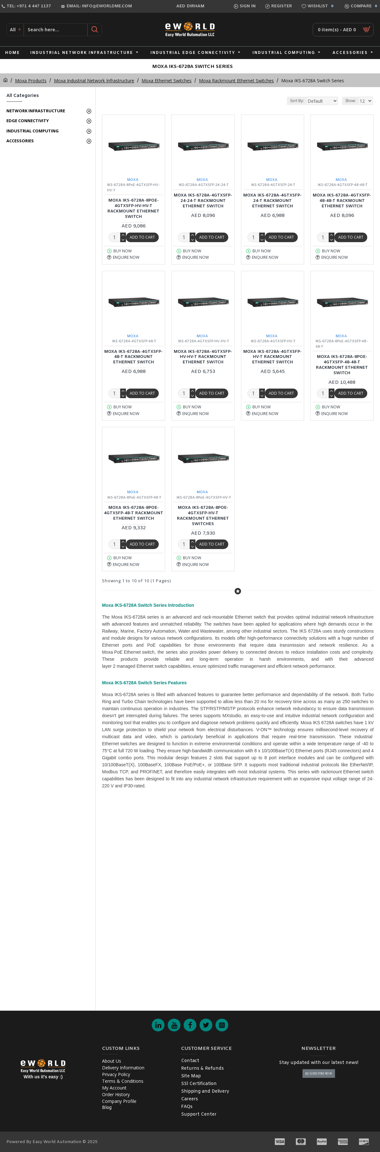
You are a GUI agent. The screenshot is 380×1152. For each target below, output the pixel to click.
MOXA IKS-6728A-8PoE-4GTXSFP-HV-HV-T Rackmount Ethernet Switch (133, 208)
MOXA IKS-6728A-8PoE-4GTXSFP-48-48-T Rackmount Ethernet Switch (342, 365)
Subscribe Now (320, 1073)
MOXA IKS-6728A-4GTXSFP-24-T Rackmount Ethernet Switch (272, 201)
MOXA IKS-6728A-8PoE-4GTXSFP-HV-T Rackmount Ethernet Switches (203, 516)
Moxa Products (31, 81)
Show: (350, 100)
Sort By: (284, 100)
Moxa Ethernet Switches (167, 81)
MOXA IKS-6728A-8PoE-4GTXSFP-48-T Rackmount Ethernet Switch (133, 513)
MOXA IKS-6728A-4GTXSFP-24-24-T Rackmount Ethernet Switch (203, 201)
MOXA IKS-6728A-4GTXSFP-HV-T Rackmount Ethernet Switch (272, 357)
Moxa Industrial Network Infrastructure (94, 81)
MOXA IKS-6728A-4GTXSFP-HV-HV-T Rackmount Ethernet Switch (203, 357)
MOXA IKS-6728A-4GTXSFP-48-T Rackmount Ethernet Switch (133, 357)
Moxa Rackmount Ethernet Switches (236, 81)
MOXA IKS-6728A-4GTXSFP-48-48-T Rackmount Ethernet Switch (342, 201)
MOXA (132, 180)
